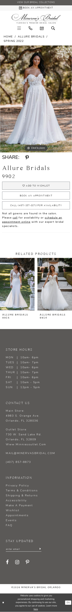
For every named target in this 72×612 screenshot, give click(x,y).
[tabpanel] (36, 99)
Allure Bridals (31, 36)
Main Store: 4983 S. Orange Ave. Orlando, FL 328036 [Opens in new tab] (23, 416)
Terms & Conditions (22, 490)
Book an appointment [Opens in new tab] (36, 195)
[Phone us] (30, 28)
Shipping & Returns (22, 495)
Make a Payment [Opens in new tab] (19, 505)
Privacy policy (17, 485)
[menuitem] (19, 28)
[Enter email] (23, 549)
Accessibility (16, 500)
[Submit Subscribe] (40, 549)
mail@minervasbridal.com (30, 453)
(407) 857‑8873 (18, 462)
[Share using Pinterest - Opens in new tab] (27, 157)
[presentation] (17, 284)
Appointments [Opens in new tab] (17, 515)
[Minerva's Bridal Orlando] (36, 19)
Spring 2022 (14, 41)
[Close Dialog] (3, 603)
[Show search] (53, 28)
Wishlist (12, 510)
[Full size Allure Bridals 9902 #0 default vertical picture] (36, 99)
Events (11, 520)
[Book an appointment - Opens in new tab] (36, 8)
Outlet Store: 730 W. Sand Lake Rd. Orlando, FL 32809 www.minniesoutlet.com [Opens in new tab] (26, 437)
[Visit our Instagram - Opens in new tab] (17, 562)
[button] (19, 28)
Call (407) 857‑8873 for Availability (36, 205)
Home (8, 36)
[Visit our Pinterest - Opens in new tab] (28, 562)
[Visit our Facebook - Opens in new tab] (7, 562)
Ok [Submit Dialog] (68, 603)
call (15, 218)
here (36, 610)
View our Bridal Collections (36, 3)
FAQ (9, 525)
